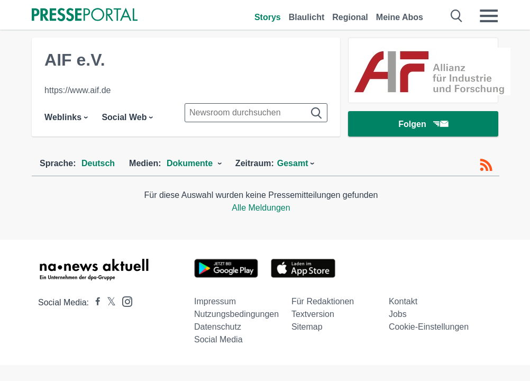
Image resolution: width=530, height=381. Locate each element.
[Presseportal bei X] (108, 302)
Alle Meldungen (261, 207)
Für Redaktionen (322, 301)
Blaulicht (307, 17)
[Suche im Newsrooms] (256, 112)
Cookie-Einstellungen (429, 326)
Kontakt (403, 301)
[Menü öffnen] (488, 15)
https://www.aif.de (77, 90)
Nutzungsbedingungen (236, 314)
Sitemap (307, 326)
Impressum (215, 301)
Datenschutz (217, 326)
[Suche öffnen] (456, 15)
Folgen (422, 124)
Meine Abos (399, 17)
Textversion (312, 314)
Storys (267, 17)
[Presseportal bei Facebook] (94, 302)
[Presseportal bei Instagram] (124, 300)
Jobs (398, 314)
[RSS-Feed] (486, 165)
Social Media (218, 339)
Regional (350, 17)
